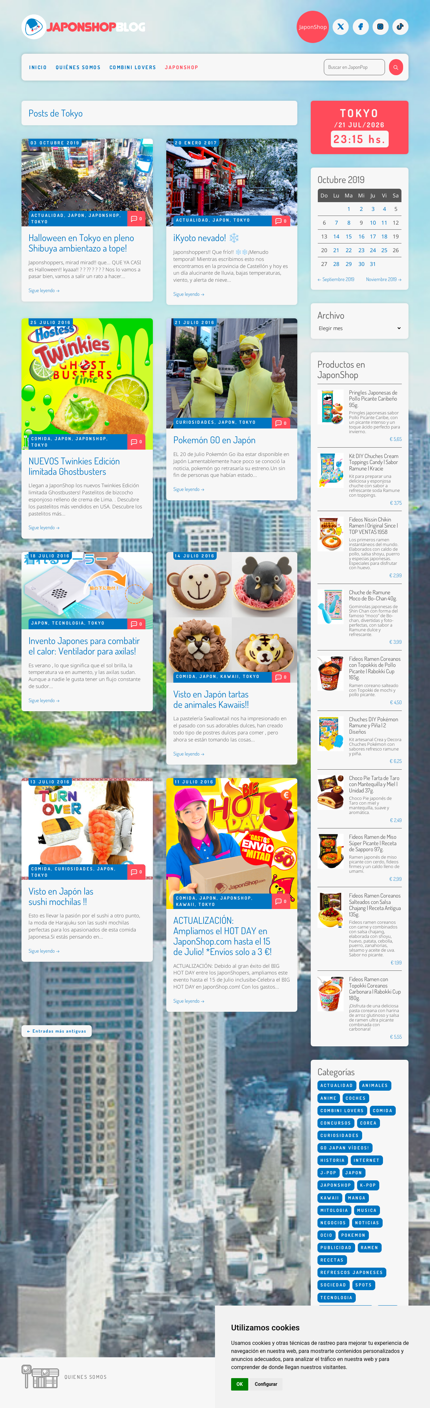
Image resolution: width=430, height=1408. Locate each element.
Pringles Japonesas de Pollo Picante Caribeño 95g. (373, 398)
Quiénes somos (78, 67)
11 (384, 222)
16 (361, 236)
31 (373, 264)
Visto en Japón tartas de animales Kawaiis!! (211, 699)
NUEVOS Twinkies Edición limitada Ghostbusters (74, 466)
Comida (41, 438)
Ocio (326, 1235)
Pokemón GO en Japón (214, 440)
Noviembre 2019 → (384, 279)
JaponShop (313, 27)
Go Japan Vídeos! (345, 1147)
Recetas (332, 1260)
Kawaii (229, 676)
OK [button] (239, 1384)
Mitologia (334, 1210)
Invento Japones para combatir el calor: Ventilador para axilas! (84, 645)
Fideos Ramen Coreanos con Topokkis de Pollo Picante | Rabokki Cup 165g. (375, 668)
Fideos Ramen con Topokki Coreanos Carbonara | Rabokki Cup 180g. (375, 988)
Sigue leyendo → (44, 290)
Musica (367, 1210)
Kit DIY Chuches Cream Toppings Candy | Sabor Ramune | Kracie (373, 462)
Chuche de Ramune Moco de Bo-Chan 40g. (373, 595)
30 (361, 264)
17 (373, 236)
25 (384, 250)
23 (361, 250)
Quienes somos (85, 1377)
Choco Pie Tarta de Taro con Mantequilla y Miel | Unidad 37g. (374, 784)
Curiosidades (195, 422)
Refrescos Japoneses (351, 1272)
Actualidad (47, 215)
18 (384, 236)
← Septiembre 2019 (335, 279)
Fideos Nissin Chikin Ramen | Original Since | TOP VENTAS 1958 (373, 525)
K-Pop (368, 1185)
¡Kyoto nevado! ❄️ (206, 237)
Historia (332, 1160)
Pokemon (353, 1235)
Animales (375, 1085)
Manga (357, 1197)
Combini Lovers (133, 67)
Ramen (370, 1247)
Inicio (38, 67)
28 (336, 264)
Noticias (367, 1222)
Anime (328, 1098)
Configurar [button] (266, 1384)
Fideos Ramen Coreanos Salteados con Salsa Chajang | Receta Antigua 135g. (375, 904)
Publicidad (336, 1247)
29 (349, 264)
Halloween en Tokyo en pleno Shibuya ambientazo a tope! (81, 242)
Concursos (335, 1123)
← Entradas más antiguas (56, 1031)
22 (349, 250)
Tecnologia (68, 623)
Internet (367, 1160)
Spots (363, 1284)
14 (336, 236)
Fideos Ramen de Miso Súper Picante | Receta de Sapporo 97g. (372, 843)
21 (336, 250)
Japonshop (181, 67)
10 (373, 222)
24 (373, 250)
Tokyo (39, 221)
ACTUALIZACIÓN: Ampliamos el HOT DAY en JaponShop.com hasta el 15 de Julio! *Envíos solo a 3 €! (222, 935)
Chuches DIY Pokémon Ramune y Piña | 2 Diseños (373, 725)
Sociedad (333, 1284)
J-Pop (328, 1172)
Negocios (333, 1222)
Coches (356, 1098)
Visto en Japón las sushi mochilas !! (61, 896)
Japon (76, 215)
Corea (368, 1123)
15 (349, 236)
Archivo (330, 315)
